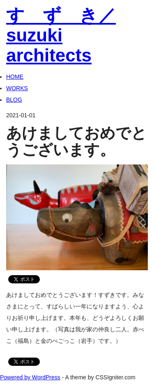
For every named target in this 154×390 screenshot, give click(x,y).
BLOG (14, 99)
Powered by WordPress (30, 377)
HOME (14, 76)
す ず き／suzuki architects (61, 35)
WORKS (17, 88)
